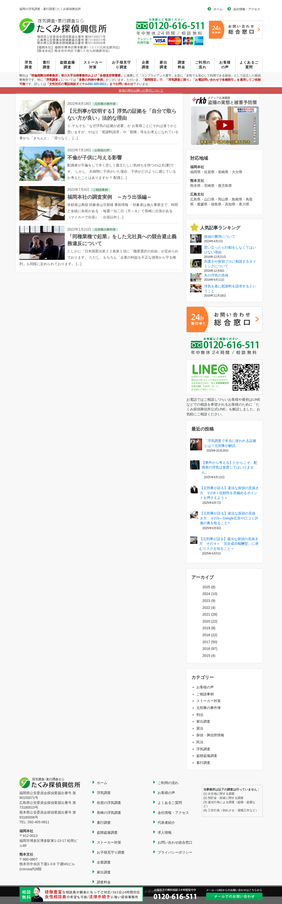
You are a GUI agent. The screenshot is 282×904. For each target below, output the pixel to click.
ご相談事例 (205, 694)
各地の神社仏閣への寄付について (141, 90)
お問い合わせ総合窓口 (175, 842)
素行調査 (46, 64)
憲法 (199, 728)
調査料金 (181, 64)
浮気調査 (28, 64)
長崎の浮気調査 (109, 813)
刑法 (199, 715)
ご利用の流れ (202, 64)
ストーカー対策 (93, 64)
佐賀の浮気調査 (109, 803)
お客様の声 (225, 64)
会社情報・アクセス (246, 9)
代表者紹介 (166, 823)
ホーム (217, 9)
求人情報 (165, 832)
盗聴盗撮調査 (67, 64)
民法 (199, 742)
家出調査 (163, 64)
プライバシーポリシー (175, 852)
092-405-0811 (97, 84)
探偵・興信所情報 (210, 735)
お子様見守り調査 (121, 64)
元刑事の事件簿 (208, 708)
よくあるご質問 (249, 64)
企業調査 (145, 64)
